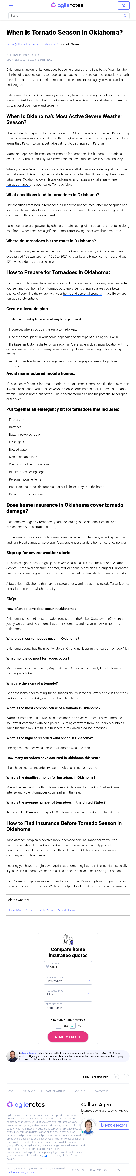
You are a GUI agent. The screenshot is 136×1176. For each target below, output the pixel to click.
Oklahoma (49, 44)
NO (75, 1026)
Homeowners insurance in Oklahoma (32, 537)
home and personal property (82, 293)
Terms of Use (77, 1170)
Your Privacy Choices (56, 1155)
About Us (80, 1091)
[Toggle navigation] (11, 5)
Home (10, 44)
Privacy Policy (51, 1148)
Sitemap (117, 1170)
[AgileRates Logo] (67, 5)
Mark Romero (29, 1053)
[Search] (69, 15)
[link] (124, 5)
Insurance (28, 1091)
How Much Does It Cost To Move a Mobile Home (42, 910)
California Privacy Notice (20, 1172)
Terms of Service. (30, 1148)
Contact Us (101, 1091)
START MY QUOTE (68, 1037)
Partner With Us (55, 1091)
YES (62, 1026)
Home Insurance (28, 44)
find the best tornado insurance (105, 886)
